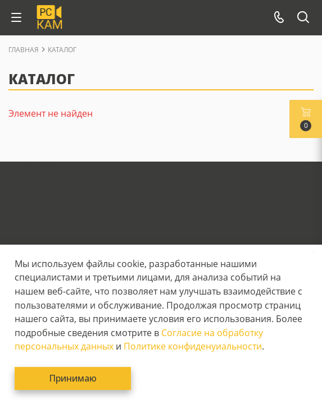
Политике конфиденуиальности (193, 346)
